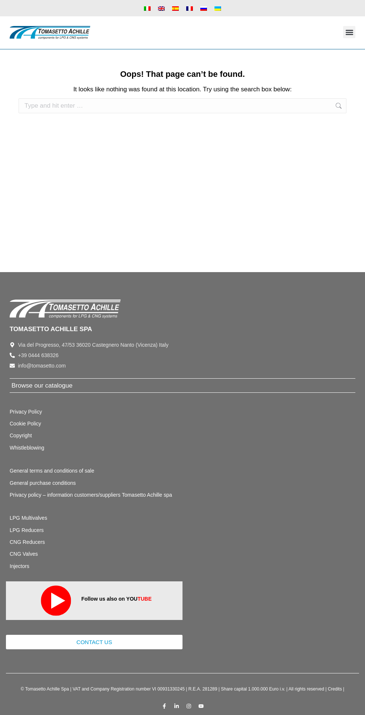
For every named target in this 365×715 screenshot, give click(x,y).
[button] (349, 32)
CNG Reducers (27, 542)
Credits (335, 689)
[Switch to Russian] (204, 8)
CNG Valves (24, 554)
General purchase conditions (43, 483)
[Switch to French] (189, 8)
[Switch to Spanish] (175, 8)
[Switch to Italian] (147, 8)
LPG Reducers (27, 530)
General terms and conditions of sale (52, 471)
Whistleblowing (27, 448)
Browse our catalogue (41, 385)
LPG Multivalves (28, 518)
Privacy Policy (26, 412)
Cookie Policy (25, 424)
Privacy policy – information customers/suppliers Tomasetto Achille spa (91, 495)
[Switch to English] (161, 8)
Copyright (21, 435)
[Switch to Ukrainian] (218, 8)
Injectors (19, 566)
